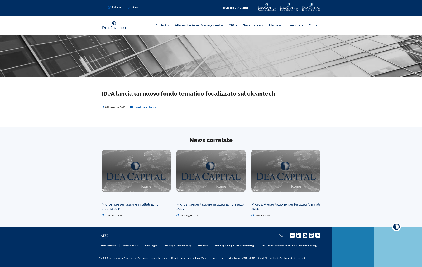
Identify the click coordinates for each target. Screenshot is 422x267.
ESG (232, 25)
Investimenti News (145, 107)
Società (162, 25)
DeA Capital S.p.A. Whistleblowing (234, 245)
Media (275, 25)
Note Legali (151, 245)
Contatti (314, 25)
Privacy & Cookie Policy (178, 245)
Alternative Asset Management (199, 25)
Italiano (114, 7)
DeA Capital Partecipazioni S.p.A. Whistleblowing (289, 245)
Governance (253, 25)
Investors (294, 25)
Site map (203, 245)
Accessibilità (130, 245)
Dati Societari (108, 245)
